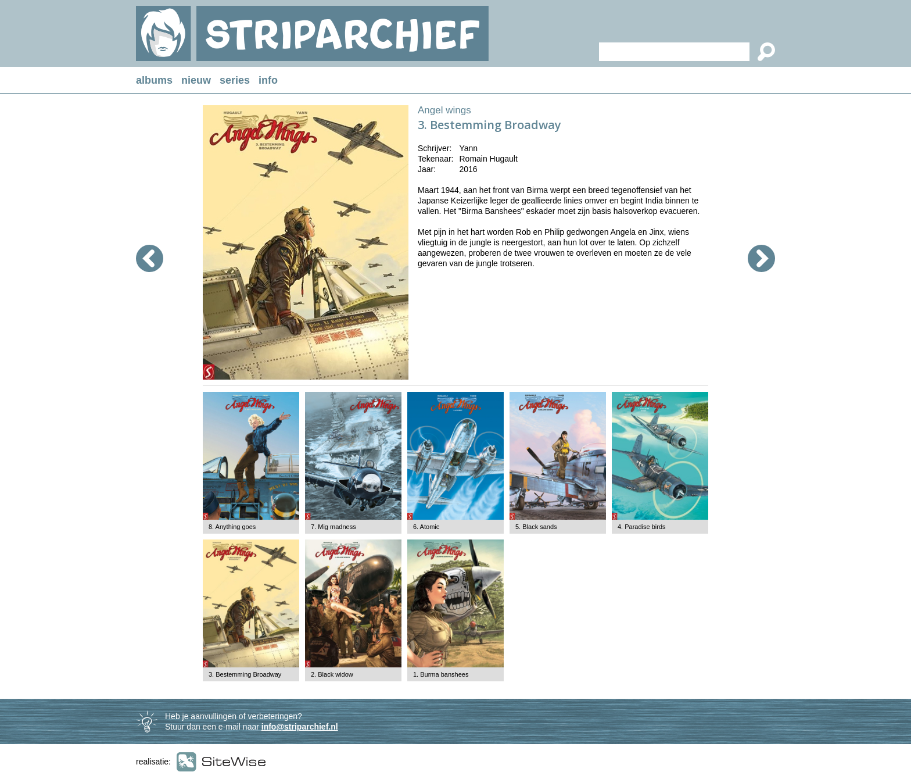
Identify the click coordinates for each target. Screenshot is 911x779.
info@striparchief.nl (299, 726)
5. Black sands (536, 526)
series (235, 80)
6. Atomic (426, 526)
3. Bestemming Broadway (245, 674)
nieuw (196, 80)
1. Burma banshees (440, 674)
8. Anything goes (232, 526)
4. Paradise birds (642, 526)
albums (154, 80)
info (268, 80)
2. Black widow (332, 674)
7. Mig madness (333, 526)
